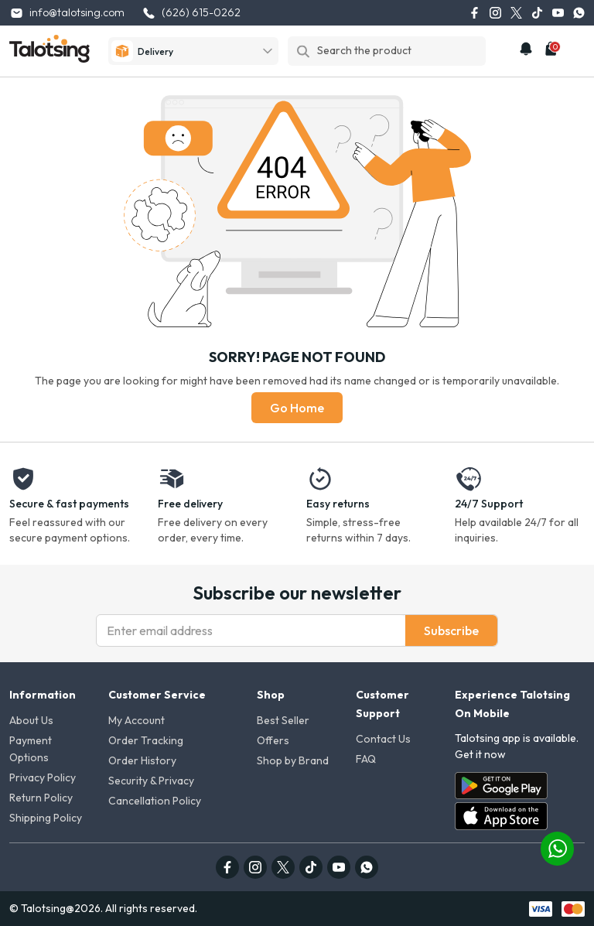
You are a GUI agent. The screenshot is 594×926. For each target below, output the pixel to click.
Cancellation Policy (154, 801)
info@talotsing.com (67, 12)
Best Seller (283, 720)
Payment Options (30, 748)
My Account (136, 720)
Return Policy (41, 798)
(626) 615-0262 (191, 12)
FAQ (366, 759)
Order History (142, 760)
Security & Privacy (151, 781)
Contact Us (383, 739)
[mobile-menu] (576, 51)
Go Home (297, 407)
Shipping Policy (45, 818)
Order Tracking (145, 740)
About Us (31, 720)
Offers (273, 740)
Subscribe (451, 630)
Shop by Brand (293, 760)
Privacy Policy (42, 777)
